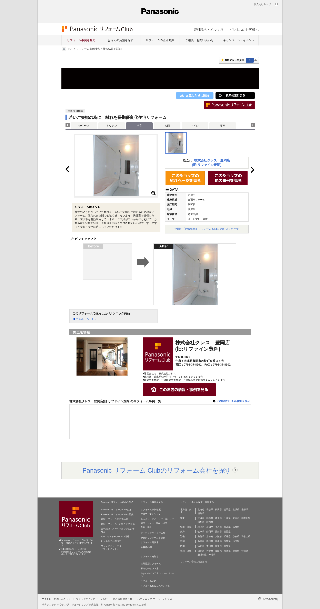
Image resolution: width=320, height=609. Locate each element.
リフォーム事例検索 (88, 49)
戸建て (144, 514)
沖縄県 (212, 554)
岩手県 (227, 509)
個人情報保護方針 (122, 598)
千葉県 (227, 518)
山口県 (236, 541)
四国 (182, 546)
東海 (182, 531)
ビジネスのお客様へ (244, 29)
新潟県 (201, 526)
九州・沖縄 (185, 551)
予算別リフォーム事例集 (153, 537)
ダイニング (157, 519)
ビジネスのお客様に (111, 541)
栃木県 (209, 522)
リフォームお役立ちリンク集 (155, 586)
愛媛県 (218, 546)
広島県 (227, 541)
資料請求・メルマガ (208, 29)
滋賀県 (201, 536)
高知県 (227, 546)
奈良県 (236, 536)
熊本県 (227, 551)
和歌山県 (245, 536)
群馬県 (209, 518)
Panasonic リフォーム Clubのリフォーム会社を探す (156, 470)
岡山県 (218, 541)
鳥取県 (201, 541)
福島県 (201, 513)
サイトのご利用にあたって (56, 598)
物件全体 (84, 125)
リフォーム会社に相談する (193, 561)
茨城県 (201, 518)
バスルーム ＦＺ (86, 319)
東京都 (236, 518)
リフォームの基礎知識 (160, 40)
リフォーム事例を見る (81, 40)
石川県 (218, 526)
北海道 (201, 509)
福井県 (227, 526)
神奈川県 (245, 518)
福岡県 (201, 551)
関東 (182, 518)
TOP (70, 49)
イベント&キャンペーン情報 (115, 536)
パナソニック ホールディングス (154, 598)
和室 (164, 523)
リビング (169, 519)
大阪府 (218, 536)
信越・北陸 (185, 526)
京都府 (209, 536)
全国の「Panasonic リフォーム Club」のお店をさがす (206, 228)
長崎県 (218, 551)
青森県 (209, 509)
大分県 (236, 551)
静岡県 (209, 531)
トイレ (195, 125)
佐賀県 (209, 551)
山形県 (244, 509)
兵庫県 (227, 536)
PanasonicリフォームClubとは (116, 509)
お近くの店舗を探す (120, 40)
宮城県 (236, 509)
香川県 (209, 546)
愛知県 (218, 531)
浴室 (143, 523)
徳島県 (201, 546)
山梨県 (201, 522)
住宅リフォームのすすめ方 (114, 519)
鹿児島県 (202, 554)
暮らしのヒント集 (150, 568)
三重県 (227, 531)
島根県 (209, 541)
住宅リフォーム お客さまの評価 (118, 524)
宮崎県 (244, 551)
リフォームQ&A (148, 581)
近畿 (182, 536)
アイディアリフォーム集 (153, 533)
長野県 (236, 526)
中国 (182, 541)
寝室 (222, 125)
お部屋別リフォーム (151, 563)
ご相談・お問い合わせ (199, 40)
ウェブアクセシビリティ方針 (92, 598)
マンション (155, 514)
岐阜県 (201, 531)
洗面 (167, 125)
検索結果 (108, 49)
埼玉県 (218, 518)
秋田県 (218, 509)
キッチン (111, 125)
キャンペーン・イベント (238, 40)
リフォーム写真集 (150, 542)
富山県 (209, 526)
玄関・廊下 (146, 527)
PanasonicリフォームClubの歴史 (117, 514)
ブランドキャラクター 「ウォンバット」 (112, 547)
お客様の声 (146, 547)
